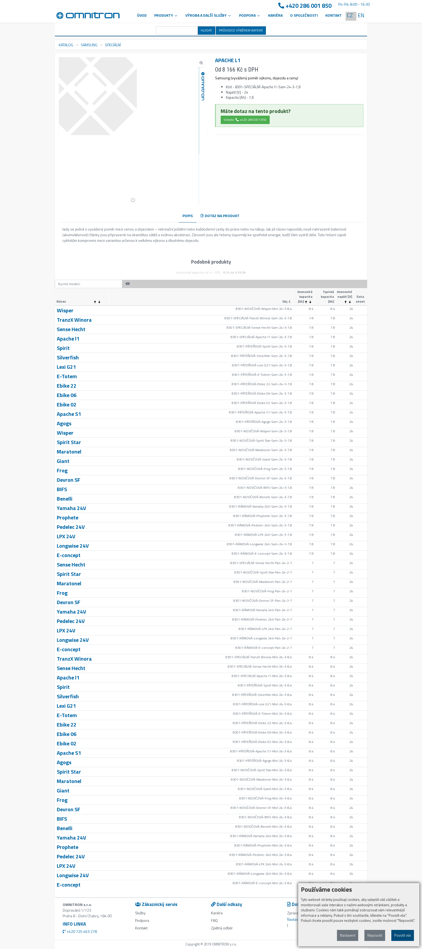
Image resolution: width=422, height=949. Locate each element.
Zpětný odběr (222, 928)
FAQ (214, 920)
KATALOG (66, 45)
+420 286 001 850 (305, 5)
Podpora (142, 920)
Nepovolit (374, 935)
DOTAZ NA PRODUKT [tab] (220, 215)
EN (361, 15)
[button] (133, 200)
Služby (140, 913)
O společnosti (304, 15)
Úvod (142, 15)
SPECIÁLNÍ (113, 45)
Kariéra (275, 15)
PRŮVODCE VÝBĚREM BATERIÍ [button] (241, 30)
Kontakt (333, 15)
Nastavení (347, 935)
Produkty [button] (166, 15)
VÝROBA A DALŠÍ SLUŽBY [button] (208, 15)
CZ (350, 15)
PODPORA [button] (250, 15)
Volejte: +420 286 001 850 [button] (245, 119)
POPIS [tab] (187, 215)
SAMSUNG (89, 45)
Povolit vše (402, 935)
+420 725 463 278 (80, 931)
